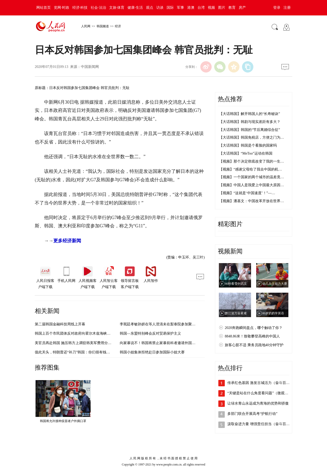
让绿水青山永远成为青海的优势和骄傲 (258, 403)
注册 (287, 8)
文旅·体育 (117, 8)
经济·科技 (80, 8)
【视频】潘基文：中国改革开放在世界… (251, 201)
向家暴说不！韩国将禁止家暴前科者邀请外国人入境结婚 (165, 343)
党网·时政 (61, 8)
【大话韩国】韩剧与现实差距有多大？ (249, 122)
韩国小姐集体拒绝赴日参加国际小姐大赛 (152, 352)
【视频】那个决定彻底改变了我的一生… (251, 161)
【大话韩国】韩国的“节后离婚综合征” (249, 130)
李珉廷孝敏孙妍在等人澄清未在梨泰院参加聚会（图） (163, 324)
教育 (232, 8)
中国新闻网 (90, 67)
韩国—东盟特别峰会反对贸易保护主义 (150, 333)
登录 (276, 8)
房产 (242, 8)
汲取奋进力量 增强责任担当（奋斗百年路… (262, 424)
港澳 (190, 8)
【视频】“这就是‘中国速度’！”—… (247, 193)
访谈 (159, 8)
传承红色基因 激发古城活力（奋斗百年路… (262, 383)
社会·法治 (98, 8)
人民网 (85, 26)
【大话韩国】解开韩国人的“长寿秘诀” (249, 114)
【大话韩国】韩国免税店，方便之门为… (251, 137)
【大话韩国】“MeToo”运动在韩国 (245, 153)
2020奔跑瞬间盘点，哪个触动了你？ (253, 328)
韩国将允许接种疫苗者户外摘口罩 (63, 421)
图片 (221, 8)
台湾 (201, 8)
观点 (149, 8)
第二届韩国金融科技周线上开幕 (60, 324)
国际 (170, 8)
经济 (118, 26)
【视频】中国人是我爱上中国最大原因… (251, 185)
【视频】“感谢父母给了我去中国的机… (250, 169)
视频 (211, 8)
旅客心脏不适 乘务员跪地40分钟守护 (254, 345)
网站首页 (43, 8)
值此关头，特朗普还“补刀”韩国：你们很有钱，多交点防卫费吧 (85, 352)
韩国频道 (103, 26)
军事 (180, 8)
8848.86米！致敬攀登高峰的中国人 (252, 336)
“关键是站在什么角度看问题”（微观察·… (260, 393)
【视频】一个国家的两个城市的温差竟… (251, 177)
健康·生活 (135, 8)
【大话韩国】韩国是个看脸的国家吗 (248, 145)
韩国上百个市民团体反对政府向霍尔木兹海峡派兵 (74, 333)
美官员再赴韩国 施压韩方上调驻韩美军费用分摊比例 (77, 343)
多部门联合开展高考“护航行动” (252, 414)
